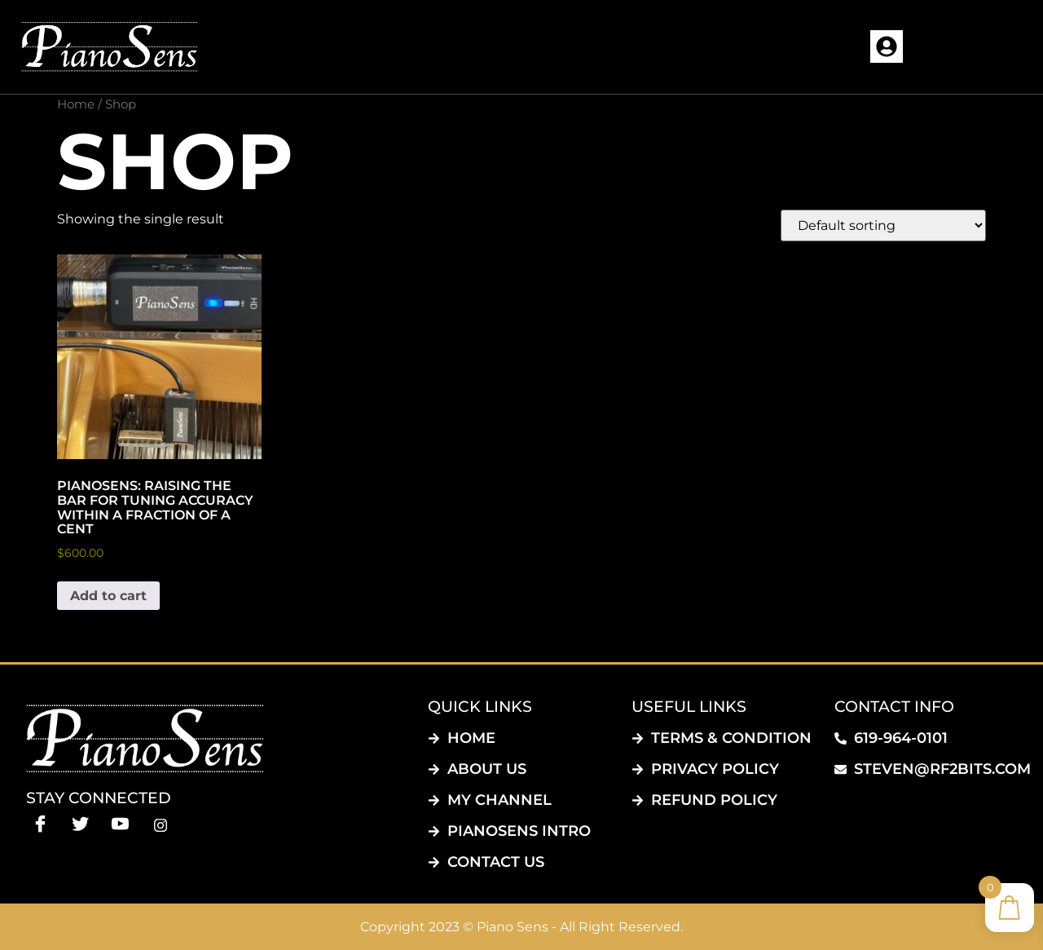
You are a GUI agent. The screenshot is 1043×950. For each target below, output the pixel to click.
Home (76, 104)
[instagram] (160, 824)
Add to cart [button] (108, 595)
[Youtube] (120, 824)
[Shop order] (883, 225)
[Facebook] (40, 824)
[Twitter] (80, 824)
